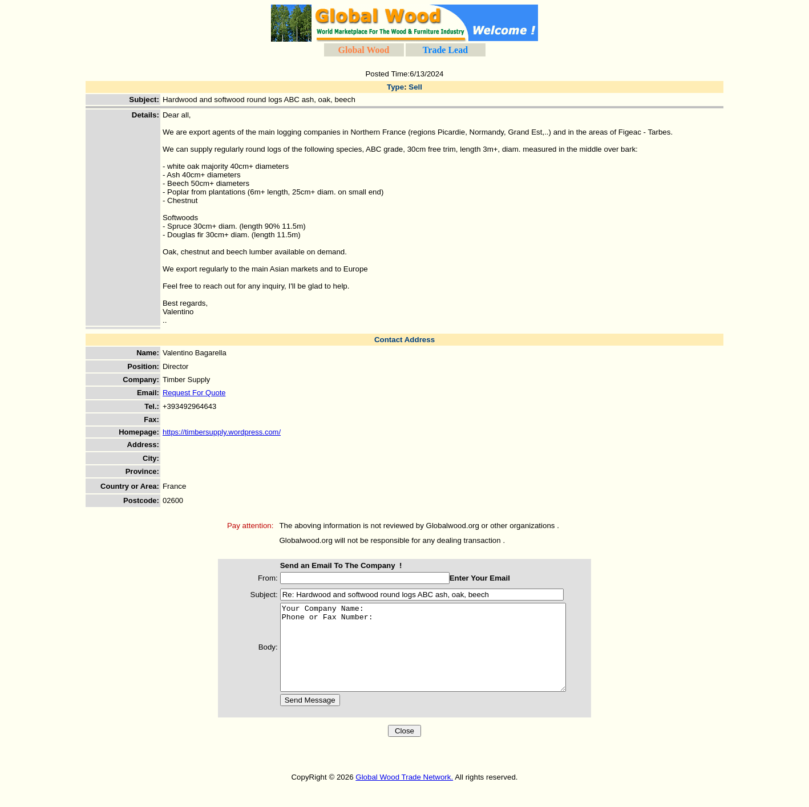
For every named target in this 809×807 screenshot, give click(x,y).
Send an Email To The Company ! (330, 565)
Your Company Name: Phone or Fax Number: (429, 656)
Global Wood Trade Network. (404, 794)
